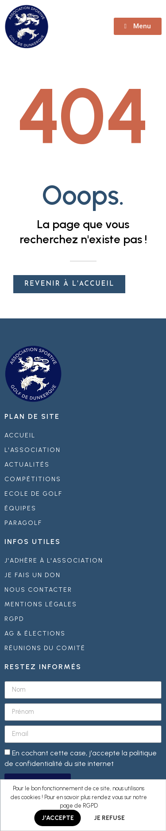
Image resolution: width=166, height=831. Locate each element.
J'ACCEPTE (58, 818)
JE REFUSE (109, 818)
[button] (138, 26)
